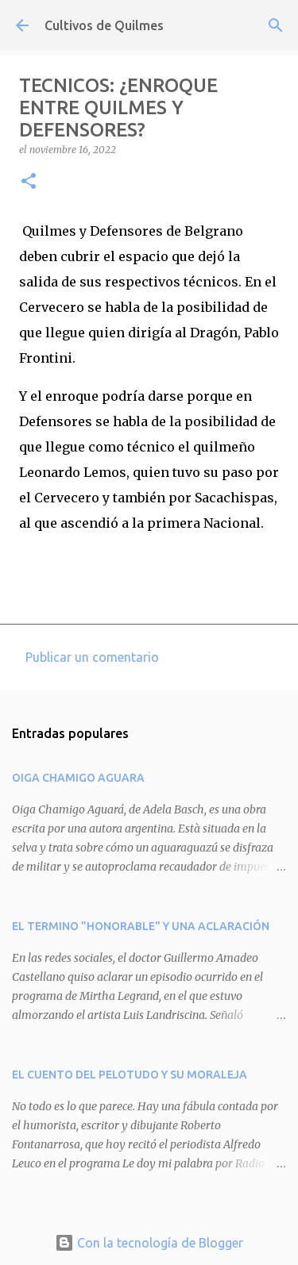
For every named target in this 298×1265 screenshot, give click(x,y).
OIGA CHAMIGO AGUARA (78, 777)
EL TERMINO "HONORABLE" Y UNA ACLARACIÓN (140, 926)
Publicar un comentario (92, 657)
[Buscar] (275, 25)
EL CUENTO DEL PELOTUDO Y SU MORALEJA (129, 1074)
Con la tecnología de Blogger (149, 1243)
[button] (28, 182)
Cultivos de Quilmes (104, 25)
